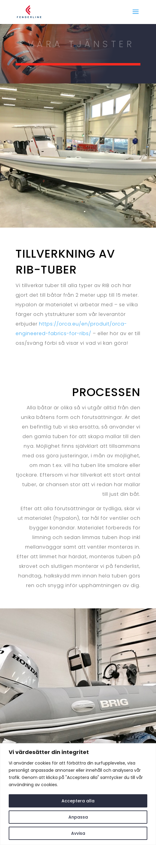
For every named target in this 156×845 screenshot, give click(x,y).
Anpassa (78, 817)
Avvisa (78, 833)
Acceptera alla (78, 801)
